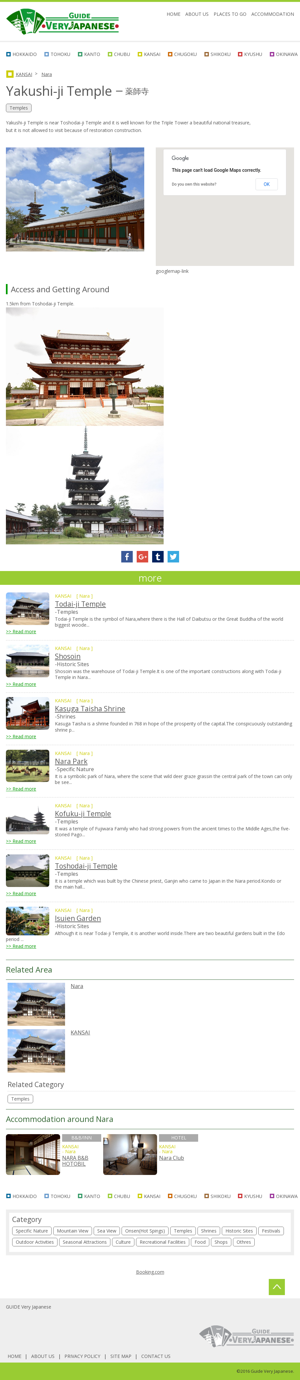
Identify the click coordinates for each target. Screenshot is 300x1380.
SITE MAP (120, 1356)
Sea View (106, 1231)
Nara (46, 74)
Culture (123, 1242)
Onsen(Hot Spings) (145, 1231)
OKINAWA (287, 54)
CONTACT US (156, 1356)
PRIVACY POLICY (82, 1356)
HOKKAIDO (24, 54)
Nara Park (71, 761)
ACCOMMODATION (272, 14)
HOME (173, 14)
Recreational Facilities (163, 1242)
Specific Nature (32, 1231)
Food (200, 1242)
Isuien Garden (78, 918)
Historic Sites (239, 1231)
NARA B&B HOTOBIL (75, 1160)
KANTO (92, 54)
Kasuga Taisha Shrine (90, 708)
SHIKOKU (221, 54)
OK (266, 184)
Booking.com (150, 1272)
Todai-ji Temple (80, 604)
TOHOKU (60, 54)
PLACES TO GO (230, 14)
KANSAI (152, 54)
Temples (20, 1099)
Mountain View (72, 1231)
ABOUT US (197, 14)
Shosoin (68, 656)
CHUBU (122, 54)
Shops (221, 1242)
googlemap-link (172, 271)
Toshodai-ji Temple (86, 866)
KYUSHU (253, 54)
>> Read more (21, 631)
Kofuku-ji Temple (83, 813)
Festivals (271, 1231)
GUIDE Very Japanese (28, 1307)
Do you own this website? (194, 184)
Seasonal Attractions (85, 1242)
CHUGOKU (185, 54)
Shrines (209, 1231)
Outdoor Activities (35, 1242)
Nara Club (171, 1157)
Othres (244, 1242)
